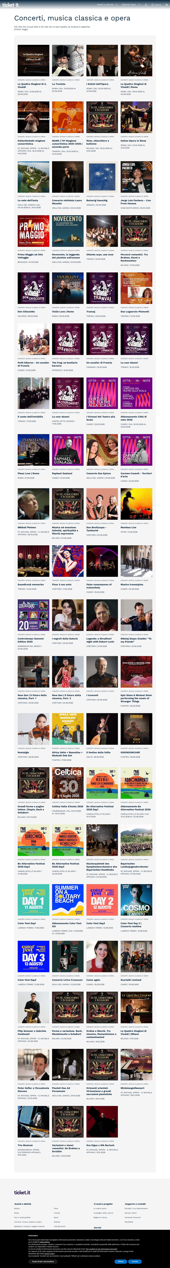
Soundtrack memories (31, 584)
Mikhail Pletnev (27, 527)
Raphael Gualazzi (62, 473)
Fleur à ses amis (61, 584)
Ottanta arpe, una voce (99, 254)
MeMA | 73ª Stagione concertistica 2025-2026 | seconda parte (67, 143)
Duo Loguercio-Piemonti (135, 311)
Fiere (56, 1208)
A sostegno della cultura (103, 1213)
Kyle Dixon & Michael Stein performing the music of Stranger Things (136, 698)
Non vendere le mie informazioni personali (101, 1249)
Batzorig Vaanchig (96, 200)
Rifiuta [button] (120, 1261)
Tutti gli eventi (59, 1226)
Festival (57, 1222)
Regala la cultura (100, 1217)
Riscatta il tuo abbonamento (136, 1208)
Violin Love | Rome (63, 311)
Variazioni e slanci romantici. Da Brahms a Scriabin (66, 1148)
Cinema (57, 1213)
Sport (56, 1217)
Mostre (17, 1208)
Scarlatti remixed (131, 979)
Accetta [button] (135, 1261)
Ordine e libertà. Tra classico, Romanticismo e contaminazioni (101, 1034)
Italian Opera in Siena (133, 140)
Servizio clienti (131, 1213)
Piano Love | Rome (28, 473)
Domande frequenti (133, 1217)
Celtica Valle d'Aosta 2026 (67, 806)
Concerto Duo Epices (98, 473)
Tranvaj (90, 311)
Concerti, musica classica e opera (31, 80)
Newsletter (129, 1222)
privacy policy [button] (50, 1254)
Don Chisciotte (26, 311)
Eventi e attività (105, 4)
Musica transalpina (132, 584)
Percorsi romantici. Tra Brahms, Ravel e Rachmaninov (134, 257)
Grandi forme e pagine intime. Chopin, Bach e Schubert (31, 809)
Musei (16, 1213)
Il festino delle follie (98, 752)
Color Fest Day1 (27, 923)
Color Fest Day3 (27, 979)
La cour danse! (129, 362)
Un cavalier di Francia (99, 362)
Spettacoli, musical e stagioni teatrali (29, 1226)
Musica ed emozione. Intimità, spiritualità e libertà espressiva (65, 530)
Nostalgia (23, 752)
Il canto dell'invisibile (30, 416)
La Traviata (58, 84)
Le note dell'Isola (28, 200)
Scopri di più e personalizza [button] (43, 1261)
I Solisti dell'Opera (97, 84)
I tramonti (92, 695)
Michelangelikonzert (132, 1088)
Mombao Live (128, 527)
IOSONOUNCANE (130, 752)
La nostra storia (100, 1208)
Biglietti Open (129, 4)
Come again (93, 979)
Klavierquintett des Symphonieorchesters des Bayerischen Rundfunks (101, 866)
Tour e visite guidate (22, 1217)
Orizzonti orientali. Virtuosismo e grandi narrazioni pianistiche (99, 1091)
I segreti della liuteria (65, 638)
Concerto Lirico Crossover (67, 979)
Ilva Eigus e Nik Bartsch (100, 1145)
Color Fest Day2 (95, 923)
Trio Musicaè (25, 1145)
